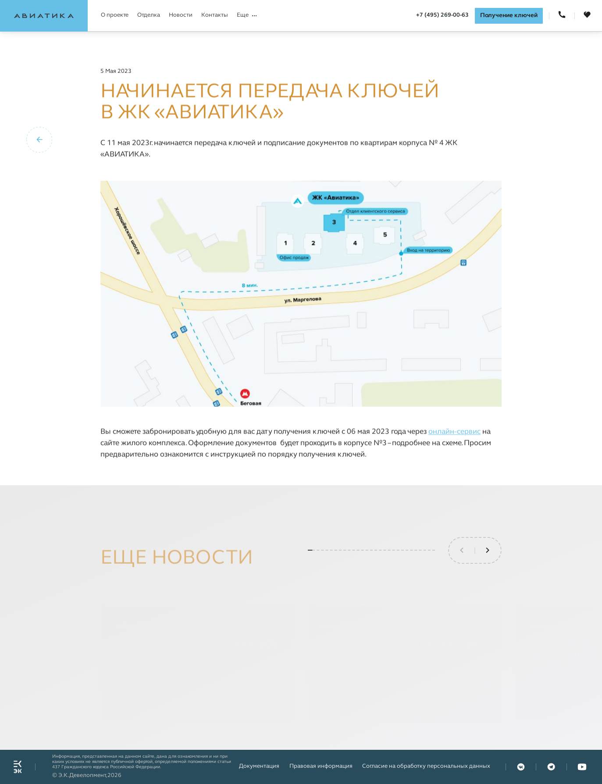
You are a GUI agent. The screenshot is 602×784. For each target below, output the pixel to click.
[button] (488, 573)
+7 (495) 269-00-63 (442, 15)
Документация (259, 766)
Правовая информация (321, 766)
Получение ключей (509, 15)
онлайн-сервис (454, 432)
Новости (180, 15)
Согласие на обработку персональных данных (426, 766)
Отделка (148, 15)
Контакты (214, 15)
